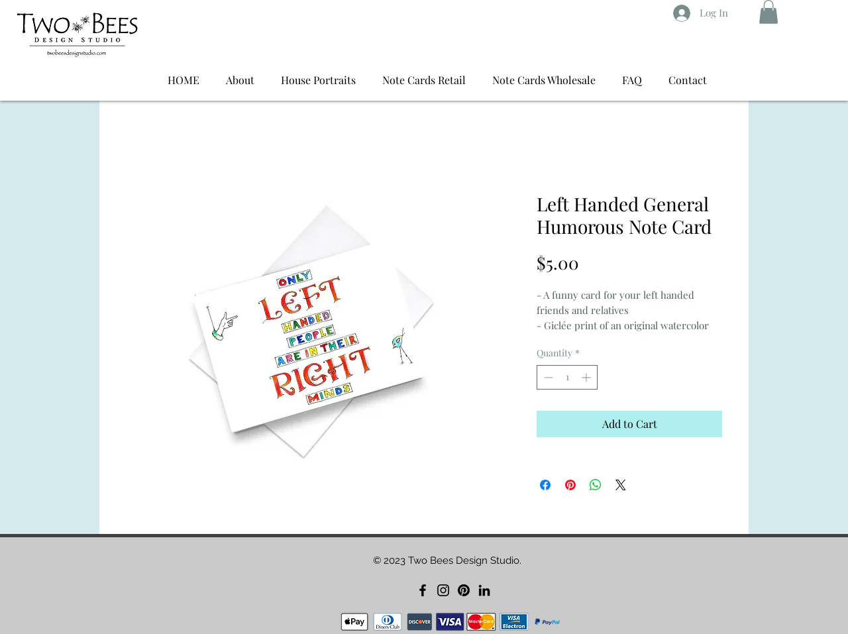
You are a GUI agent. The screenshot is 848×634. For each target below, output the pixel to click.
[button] (768, 12)
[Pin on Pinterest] (570, 485)
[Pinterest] (464, 590)
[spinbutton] (567, 377)
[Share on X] (621, 485)
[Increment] (587, 377)
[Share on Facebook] (545, 485)
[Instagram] (443, 590)
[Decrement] (547, 377)
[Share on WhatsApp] (596, 485)
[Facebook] (423, 590)
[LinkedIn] (484, 590)
